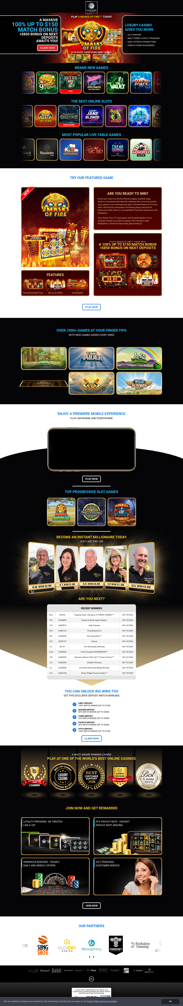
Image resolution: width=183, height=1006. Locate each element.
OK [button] (170, 1001)
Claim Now (92, 738)
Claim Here (47, 47)
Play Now (91, 307)
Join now (92, 905)
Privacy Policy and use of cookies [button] (102, 1001)
